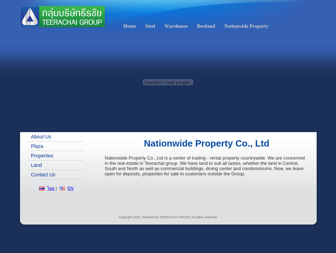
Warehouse (176, 26)
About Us (41, 137)
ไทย (50, 188)
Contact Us (43, 174)
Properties (42, 155)
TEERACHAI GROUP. (175, 217)
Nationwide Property (246, 26)
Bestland (206, 26)
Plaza (37, 146)
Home (129, 26)
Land (36, 165)
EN (70, 188)
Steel (150, 26)
